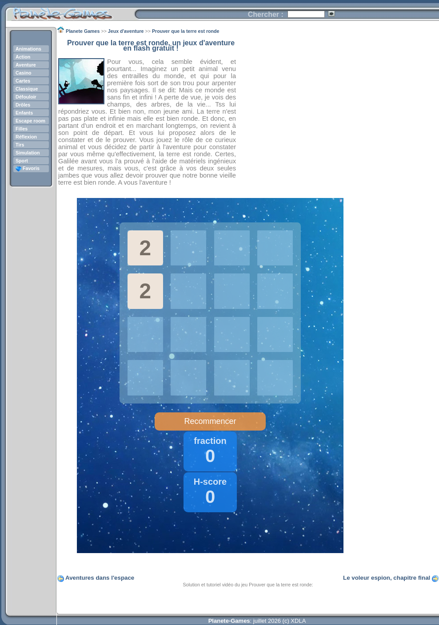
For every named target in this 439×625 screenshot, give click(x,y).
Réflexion (26, 136)
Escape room (30, 120)
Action (23, 56)
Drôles (23, 104)
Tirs (20, 144)
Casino (24, 72)
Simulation (28, 152)
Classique (27, 88)
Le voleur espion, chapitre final (386, 577)
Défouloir (26, 96)
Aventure (26, 64)
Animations (28, 48)
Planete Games (70, 11)
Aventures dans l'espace (99, 577)
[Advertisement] (337, 102)
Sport (22, 160)
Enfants (24, 112)
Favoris (28, 168)
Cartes (23, 80)
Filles (22, 128)
